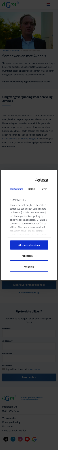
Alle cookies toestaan (29, 245)
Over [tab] (44, 189)
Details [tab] (31, 189)
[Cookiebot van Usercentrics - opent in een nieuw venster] (37, 180)
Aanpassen (29, 256)
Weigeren (29, 266)
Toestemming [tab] (16, 189)
